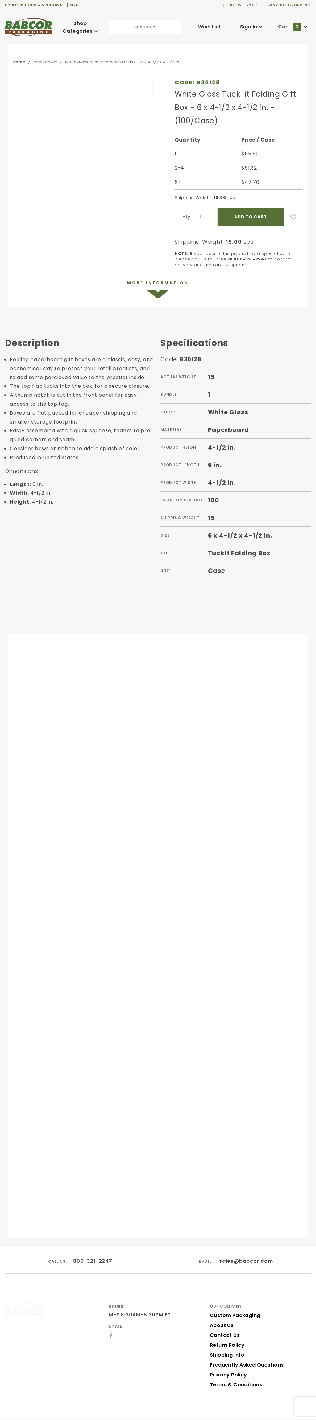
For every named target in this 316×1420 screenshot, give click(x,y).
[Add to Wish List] (293, 202)
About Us (221, 1310)
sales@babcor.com (246, 1246)
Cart (293, 26)
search (145, 26)
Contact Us (223, 1320)
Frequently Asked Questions (245, 1350)
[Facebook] (111, 1321)
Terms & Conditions (234, 1370)
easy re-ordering (289, 5)
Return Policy (226, 1330)
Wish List (209, 26)
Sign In (251, 26)
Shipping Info (226, 1340)
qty (185, 202)
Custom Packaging (233, 1301)
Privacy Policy (227, 1360)
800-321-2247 (93, 1246)
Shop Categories (80, 26)
